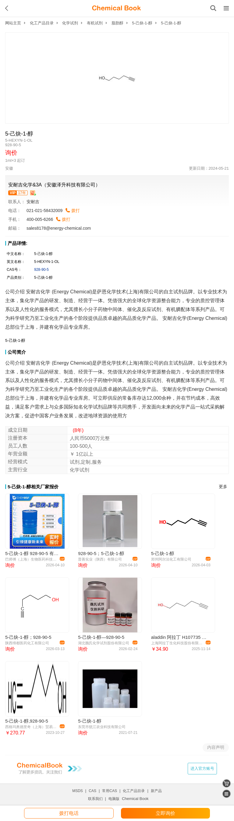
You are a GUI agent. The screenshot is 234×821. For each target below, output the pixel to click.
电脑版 (113, 799)
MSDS (77, 791)
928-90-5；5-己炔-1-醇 (101, 553)
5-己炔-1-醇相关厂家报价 (33, 486)
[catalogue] (226, 793)
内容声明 (215, 747)
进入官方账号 (202, 768)
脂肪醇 (117, 23)
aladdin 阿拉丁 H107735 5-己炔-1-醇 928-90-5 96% (180, 637)
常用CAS (109, 791)
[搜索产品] (213, 8)
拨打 (75, 210)
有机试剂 (95, 23)
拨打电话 (69, 813)
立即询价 (165, 813)
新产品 (156, 791)
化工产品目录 (42, 23)
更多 (223, 486)
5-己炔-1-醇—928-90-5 (101, 637)
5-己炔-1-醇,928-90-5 (26, 721)
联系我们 (95, 799)
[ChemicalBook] (116, 8)
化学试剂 (70, 23)
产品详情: (17, 243)
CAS (92, 791)
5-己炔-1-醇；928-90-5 (28, 637)
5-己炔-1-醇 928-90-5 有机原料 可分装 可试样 (34, 553)
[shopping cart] (226, 783)
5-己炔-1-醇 (142, 23)
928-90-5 (41, 269)
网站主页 (13, 23)
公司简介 (17, 352)
